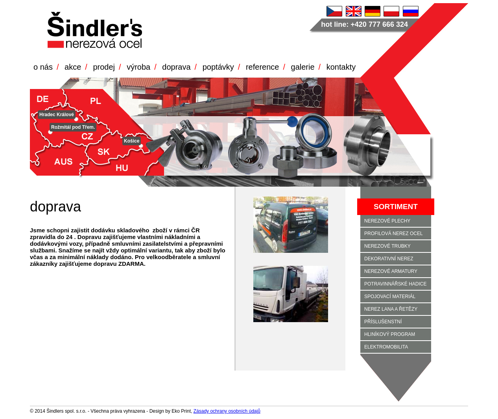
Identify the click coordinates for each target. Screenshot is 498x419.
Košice (131, 141)
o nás (43, 67)
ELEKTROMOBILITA (386, 347)
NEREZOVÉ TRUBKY (387, 246)
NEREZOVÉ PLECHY (387, 221)
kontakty (341, 67)
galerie (303, 67)
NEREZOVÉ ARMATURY (390, 271)
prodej (104, 67)
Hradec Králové (56, 114)
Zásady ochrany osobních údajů (227, 411)
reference (262, 67)
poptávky (218, 67)
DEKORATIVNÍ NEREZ (388, 258)
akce (73, 67)
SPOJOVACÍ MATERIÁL (389, 296)
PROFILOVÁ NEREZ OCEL (393, 233)
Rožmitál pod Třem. (73, 127)
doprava (176, 67)
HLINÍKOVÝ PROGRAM (389, 334)
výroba (138, 67)
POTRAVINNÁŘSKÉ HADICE (395, 284)
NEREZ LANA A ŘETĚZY (390, 309)
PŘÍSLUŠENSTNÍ (383, 321)
